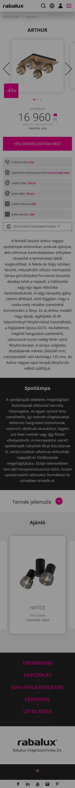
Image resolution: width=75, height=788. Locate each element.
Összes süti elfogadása (37, 445)
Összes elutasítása (37, 434)
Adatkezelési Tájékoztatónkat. (43, 413)
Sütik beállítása (37, 424)
